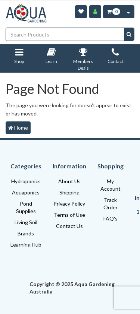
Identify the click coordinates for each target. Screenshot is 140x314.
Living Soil (26, 222)
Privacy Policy (69, 203)
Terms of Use (69, 215)
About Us (69, 181)
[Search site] (129, 34)
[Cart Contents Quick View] (128, 11)
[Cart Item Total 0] (113, 11)
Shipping (69, 192)
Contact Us (69, 226)
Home (18, 127)
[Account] (95, 11)
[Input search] (65, 34)
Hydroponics (26, 181)
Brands (26, 233)
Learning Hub (25, 244)
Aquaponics (26, 192)
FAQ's (110, 218)
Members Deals (83, 61)
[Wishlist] (81, 11)
